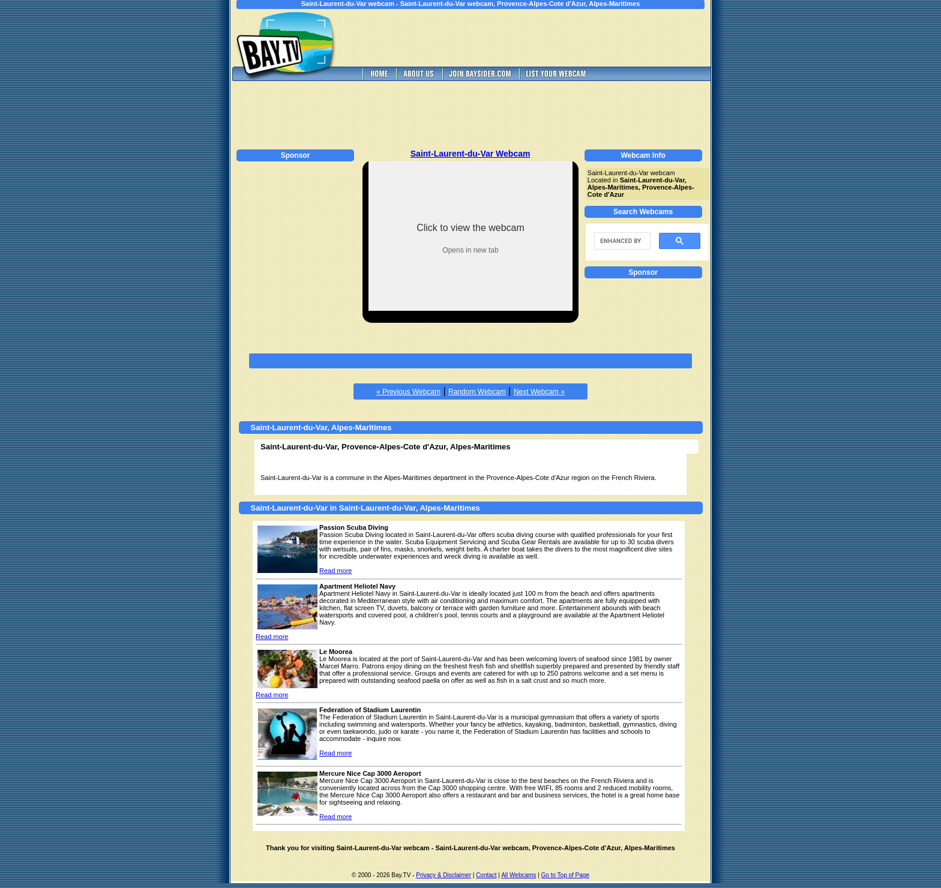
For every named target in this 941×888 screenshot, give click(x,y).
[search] (621, 241)
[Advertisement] (536, 38)
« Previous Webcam (408, 392)
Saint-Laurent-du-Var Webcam (470, 153)
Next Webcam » (539, 392)
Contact (486, 875)
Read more (335, 570)
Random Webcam (477, 392)
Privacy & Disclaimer (443, 875)
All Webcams (518, 875)
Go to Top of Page (565, 875)
